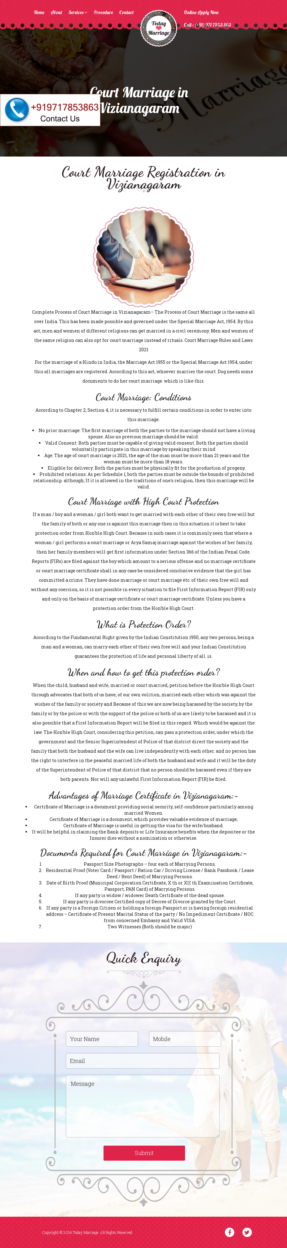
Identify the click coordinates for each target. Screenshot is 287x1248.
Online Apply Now (201, 12)
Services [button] (78, 12)
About (56, 12)
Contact (126, 12)
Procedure (103, 12)
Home (39, 12)
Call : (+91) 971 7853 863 (207, 25)
